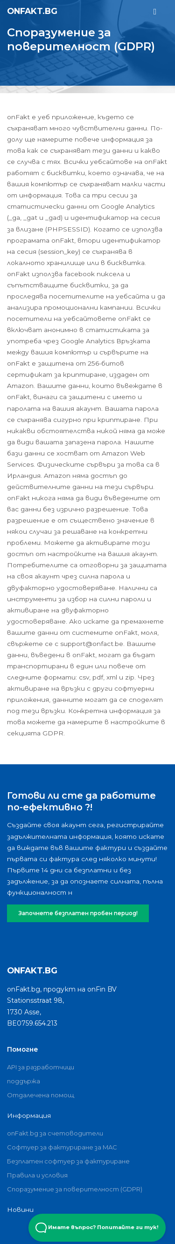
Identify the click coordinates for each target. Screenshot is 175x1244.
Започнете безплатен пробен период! (78, 913)
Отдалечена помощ (40, 1095)
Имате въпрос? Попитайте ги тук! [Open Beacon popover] (97, 1228)
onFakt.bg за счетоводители (55, 1133)
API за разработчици (40, 1067)
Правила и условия (37, 1175)
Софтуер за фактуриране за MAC (62, 1147)
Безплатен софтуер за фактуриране (68, 1161)
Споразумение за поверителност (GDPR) (74, 1189)
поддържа (23, 1081)
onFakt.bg (32, 11)
